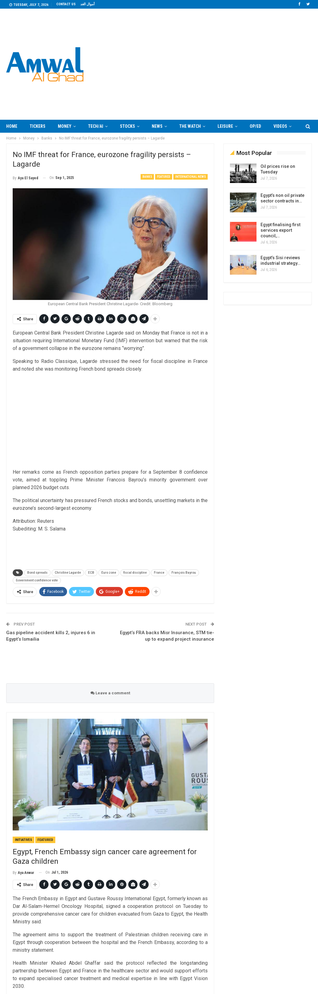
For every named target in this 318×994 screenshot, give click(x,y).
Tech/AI (95, 126)
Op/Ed (255, 126)
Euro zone (108, 572)
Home (11, 126)
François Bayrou (184, 572)
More (278, 126)
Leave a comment (110, 693)
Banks (147, 176)
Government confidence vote (37, 580)
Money (64, 126)
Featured (163, 176)
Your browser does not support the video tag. (211, 64)
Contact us (66, 4)
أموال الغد (87, 4)
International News (190, 176)
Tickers (37, 126)
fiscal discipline (135, 572)
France (159, 572)
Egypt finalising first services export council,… (280, 230)
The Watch (190, 126)
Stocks (127, 126)
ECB (91, 572)
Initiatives (23, 840)
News (157, 126)
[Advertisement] (110, 421)
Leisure (225, 126)
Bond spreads (37, 572)
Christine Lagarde (68, 572)
